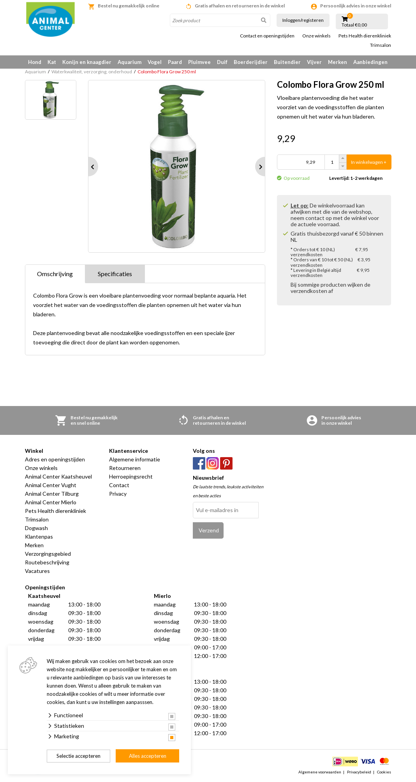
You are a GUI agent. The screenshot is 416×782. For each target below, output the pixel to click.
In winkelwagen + (368, 162)
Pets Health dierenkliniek (364, 36)
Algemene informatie (134, 459)
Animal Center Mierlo (50, 502)
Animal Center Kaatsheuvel (58, 476)
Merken (337, 62)
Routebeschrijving (47, 562)
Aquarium (129, 62)
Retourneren (125, 468)
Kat (52, 62)
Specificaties (115, 273)
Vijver (314, 62)
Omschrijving (55, 273)
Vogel (155, 62)
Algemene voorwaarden (319, 772)
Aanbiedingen (370, 62)
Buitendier (287, 62)
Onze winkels (316, 36)
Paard (175, 62)
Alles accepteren (147, 756)
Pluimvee (199, 62)
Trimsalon (380, 45)
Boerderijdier (251, 62)
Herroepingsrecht (131, 476)
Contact (119, 485)
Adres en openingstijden (55, 459)
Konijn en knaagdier (86, 62)
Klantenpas (39, 536)
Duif (222, 62)
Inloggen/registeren (303, 20)
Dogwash (36, 528)
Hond (34, 62)
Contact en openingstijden (267, 36)
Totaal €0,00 (354, 25)
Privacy (118, 493)
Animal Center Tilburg (52, 493)
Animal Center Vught (50, 485)
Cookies (384, 772)
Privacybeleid (359, 772)
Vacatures (37, 570)
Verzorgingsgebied (48, 553)
